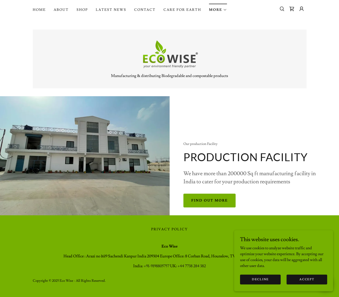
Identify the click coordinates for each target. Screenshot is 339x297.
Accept (307, 279)
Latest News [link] (111, 10)
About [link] (61, 10)
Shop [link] (82, 10)
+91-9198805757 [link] (156, 266)
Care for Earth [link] (182, 10)
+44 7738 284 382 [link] (192, 266)
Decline (260, 279)
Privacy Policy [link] (169, 229)
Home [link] (39, 10)
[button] (218, 8)
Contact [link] (145, 10)
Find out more (209, 201)
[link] (292, 9)
